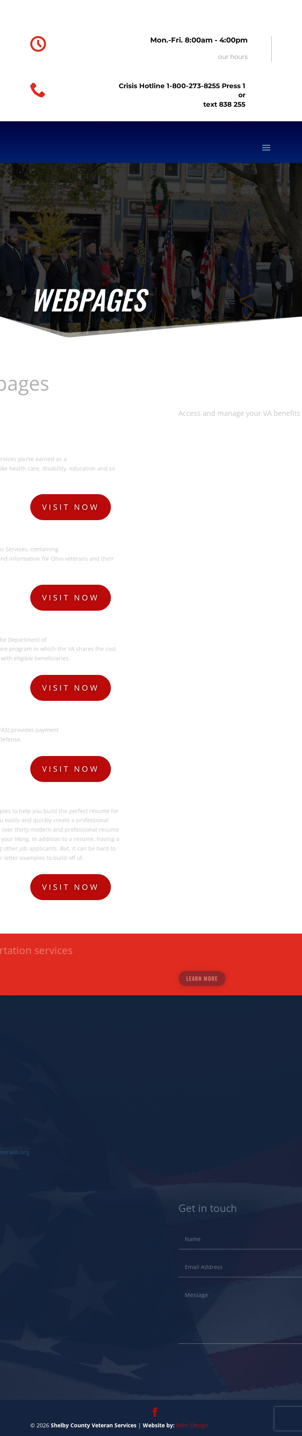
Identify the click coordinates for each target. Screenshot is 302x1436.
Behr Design (192, 1425)
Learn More (272, 978)
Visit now (70, 507)
